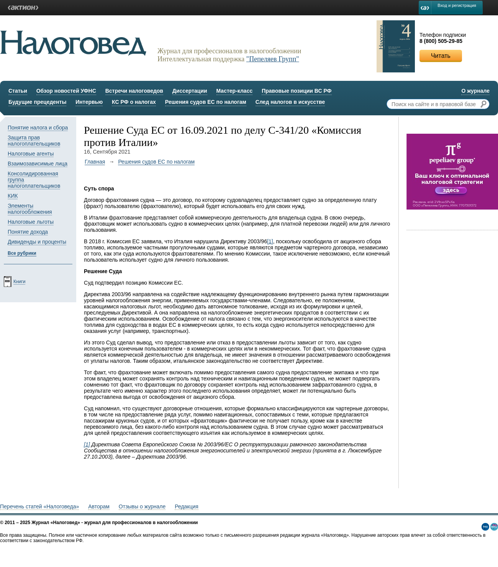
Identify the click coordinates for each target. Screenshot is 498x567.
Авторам (99, 506)
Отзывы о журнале (142, 506)
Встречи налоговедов (134, 91)
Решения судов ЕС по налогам (205, 102)
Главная (95, 162)
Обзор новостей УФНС (66, 91)
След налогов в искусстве (290, 102)
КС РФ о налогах (134, 102)
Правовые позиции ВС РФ (296, 91)
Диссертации (189, 91)
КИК (13, 196)
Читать (440, 55)
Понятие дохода (28, 232)
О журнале (475, 91)
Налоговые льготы (31, 222)
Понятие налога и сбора (38, 128)
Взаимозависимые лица (37, 164)
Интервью (89, 102)
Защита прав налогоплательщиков (34, 140)
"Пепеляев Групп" (272, 59)
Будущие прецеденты (37, 102)
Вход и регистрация (456, 5)
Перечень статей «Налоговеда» (39, 506)
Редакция (186, 506)
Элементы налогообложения (30, 209)
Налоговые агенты (31, 154)
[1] (270, 241)
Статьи (17, 91)
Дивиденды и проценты (37, 242)
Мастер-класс (234, 91)
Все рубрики (22, 253)
